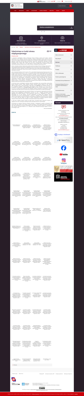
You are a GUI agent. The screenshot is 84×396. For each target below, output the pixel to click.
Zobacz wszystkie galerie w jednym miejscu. (62, 42)
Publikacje (57, 66)
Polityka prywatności (59, 373)
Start (17, 47)
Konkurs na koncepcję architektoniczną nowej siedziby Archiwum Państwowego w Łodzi (62, 96)
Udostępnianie (34, 10)
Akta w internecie (59, 55)
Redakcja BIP (42, 373)
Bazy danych (58, 58)
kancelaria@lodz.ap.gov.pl (63, 115)
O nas (15, 10)
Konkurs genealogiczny (47, 27)
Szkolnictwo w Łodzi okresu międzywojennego (33, 47)
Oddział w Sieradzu (43, 10)
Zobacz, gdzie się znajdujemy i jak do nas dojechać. (41, 43)
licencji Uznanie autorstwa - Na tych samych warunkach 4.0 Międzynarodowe (46, 389)
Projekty (57, 69)
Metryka (15, 365)
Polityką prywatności (35, 394)
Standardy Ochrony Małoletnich (62, 80)
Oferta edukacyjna (59, 73)
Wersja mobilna (68, 1)
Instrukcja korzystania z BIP (49, 373)
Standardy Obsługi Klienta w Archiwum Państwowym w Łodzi (61, 85)
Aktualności (21, 10)
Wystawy (21, 47)
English (57, 10)
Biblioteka (52, 10)
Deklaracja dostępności (68, 373)
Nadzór (63, 10)
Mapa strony (21, 373)
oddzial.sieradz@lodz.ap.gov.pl (63, 129)
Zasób (27, 10)
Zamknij (76, 394)
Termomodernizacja (59, 90)
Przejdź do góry (14, 373)
